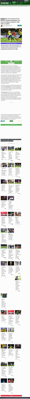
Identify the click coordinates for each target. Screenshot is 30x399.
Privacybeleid (16, 395)
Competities (21, 2)
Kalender (15, 5)
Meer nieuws (11, 143)
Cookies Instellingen (14, 396)
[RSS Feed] (22, 397)
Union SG (7, 61)
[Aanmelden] (1, 139)
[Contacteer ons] (27, 396)
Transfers (25, 5)
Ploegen (25, 2)
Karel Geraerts (8, 86)
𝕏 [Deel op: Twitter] (19, 25)
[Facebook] (22, 396)
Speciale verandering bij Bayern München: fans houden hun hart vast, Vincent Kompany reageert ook (18, 285)
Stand (18, 5)
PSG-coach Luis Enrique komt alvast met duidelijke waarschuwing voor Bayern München (11, 269)
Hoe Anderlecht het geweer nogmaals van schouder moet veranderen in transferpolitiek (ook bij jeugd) (4, 238)
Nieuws (14, 2)
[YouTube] (25, 396)
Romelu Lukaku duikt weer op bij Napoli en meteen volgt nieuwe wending (4, 387)
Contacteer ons (8, 395)
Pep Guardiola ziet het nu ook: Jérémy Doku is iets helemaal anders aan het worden (11, 370)
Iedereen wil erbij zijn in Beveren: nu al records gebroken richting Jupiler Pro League (4, 336)
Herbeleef (9, 63)
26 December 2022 (6, 26)
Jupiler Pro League (4, 139)
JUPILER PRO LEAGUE (3, 5)
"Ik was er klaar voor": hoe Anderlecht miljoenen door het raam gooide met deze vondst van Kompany (4, 302)
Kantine (17, 2)
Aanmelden (26, 0)
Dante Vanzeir (4, 92)
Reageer (10, 26)
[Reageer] (5, 258)
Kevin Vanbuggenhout (6, 25)
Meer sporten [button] (4, 0)
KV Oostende (16, 61)
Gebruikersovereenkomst (7, 396)
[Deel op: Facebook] (18, 25)
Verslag (13, 63)
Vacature (19, 395)
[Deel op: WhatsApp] (21, 25)
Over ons (12, 395)
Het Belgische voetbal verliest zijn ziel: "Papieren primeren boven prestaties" (4, 253)
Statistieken (22, 5)
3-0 (11, 61)
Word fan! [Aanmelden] (9, 5)
